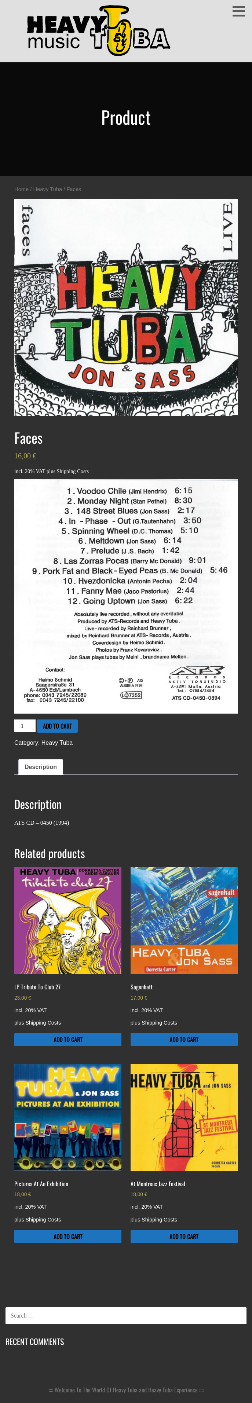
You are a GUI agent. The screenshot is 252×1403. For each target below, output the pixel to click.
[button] (241, 11)
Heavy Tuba (47, 189)
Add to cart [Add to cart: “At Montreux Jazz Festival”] (183, 1236)
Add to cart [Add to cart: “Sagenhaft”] (183, 1039)
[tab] (40, 767)
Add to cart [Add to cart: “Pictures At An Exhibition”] (68, 1236)
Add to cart (57, 726)
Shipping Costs (73, 471)
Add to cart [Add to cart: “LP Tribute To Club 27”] (68, 1039)
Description (41, 767)
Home (21, 189)
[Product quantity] (25, 725)
